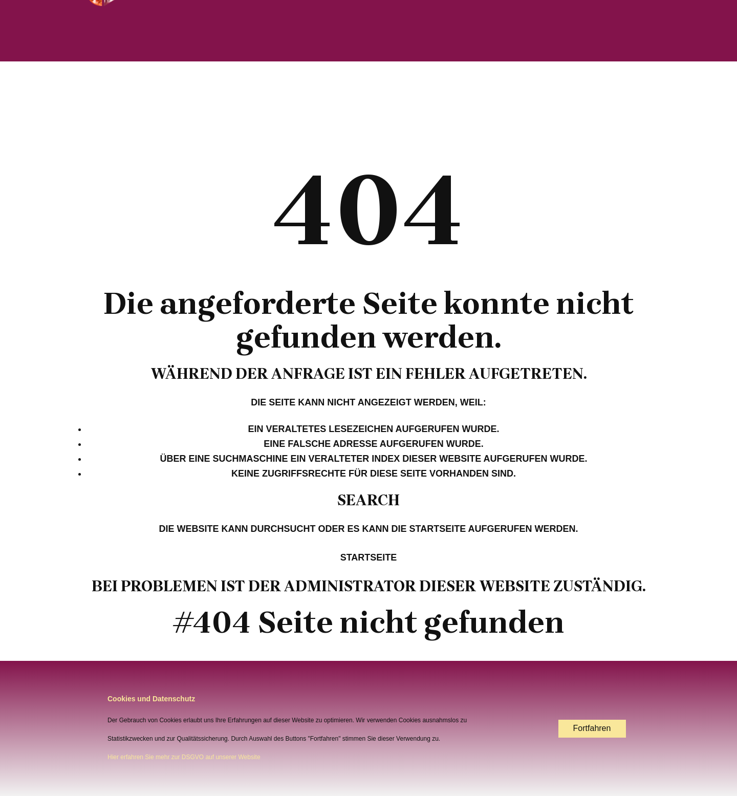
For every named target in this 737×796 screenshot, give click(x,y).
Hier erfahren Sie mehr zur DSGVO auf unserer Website (184, 757)
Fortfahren (592, 728)
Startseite (368, 557)
